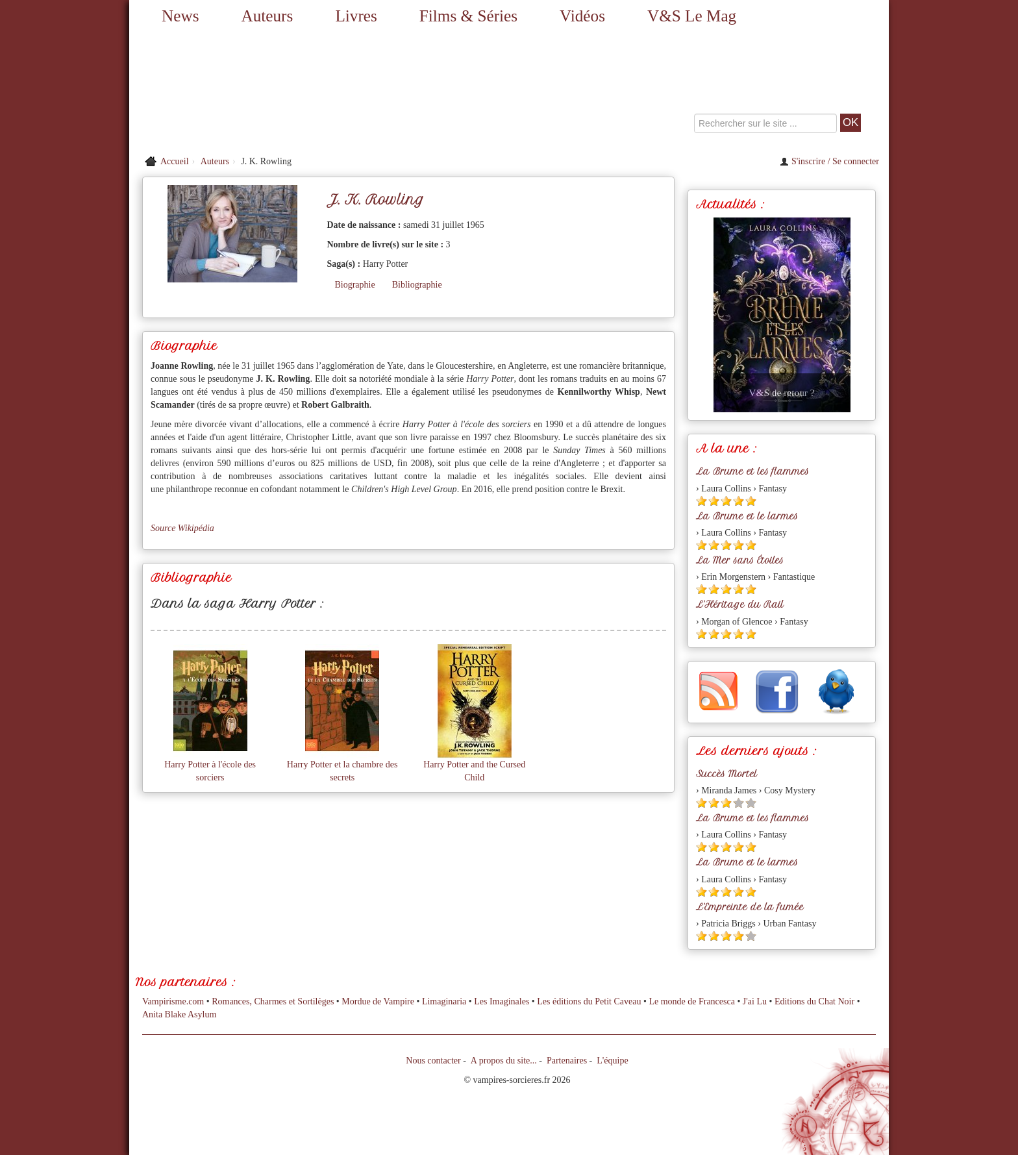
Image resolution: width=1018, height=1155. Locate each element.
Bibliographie (417, 285)
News (180, 16)
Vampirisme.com (173, 1001)
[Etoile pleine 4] (738, 500)
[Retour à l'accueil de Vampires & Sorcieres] (249, 91)
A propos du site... (504, 1060)
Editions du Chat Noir (814, 1001)
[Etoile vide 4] (738, 802)
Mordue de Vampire (377, 1001)
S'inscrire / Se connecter (829, 161)
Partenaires (567, 1060)
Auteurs (267, 16)
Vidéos (582, 16)
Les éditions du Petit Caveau (589, 1001)
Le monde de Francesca (692, 1001)
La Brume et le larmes (747, 516)
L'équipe (612, 1060)
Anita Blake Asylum (179, 1014)
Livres (356, 16)
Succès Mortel (726, 774)
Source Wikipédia (182, 528)
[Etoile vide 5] (750, 802)
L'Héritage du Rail (740, 604)
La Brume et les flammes (752, 471)
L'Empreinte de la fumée (750, 907)
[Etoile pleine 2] (713, 500)
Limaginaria (444, 1001)
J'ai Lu (755, 1001)
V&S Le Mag (691, 16)
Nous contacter (433, 1060)
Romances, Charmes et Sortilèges (273, 1001)
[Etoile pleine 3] (726, 500)
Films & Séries (468, 16)
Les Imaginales (501, 1001)
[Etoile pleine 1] (701, 500)
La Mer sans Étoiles (740, 560)
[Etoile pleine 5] (750, 500)
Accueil (174, 161)
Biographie (354, 285)
